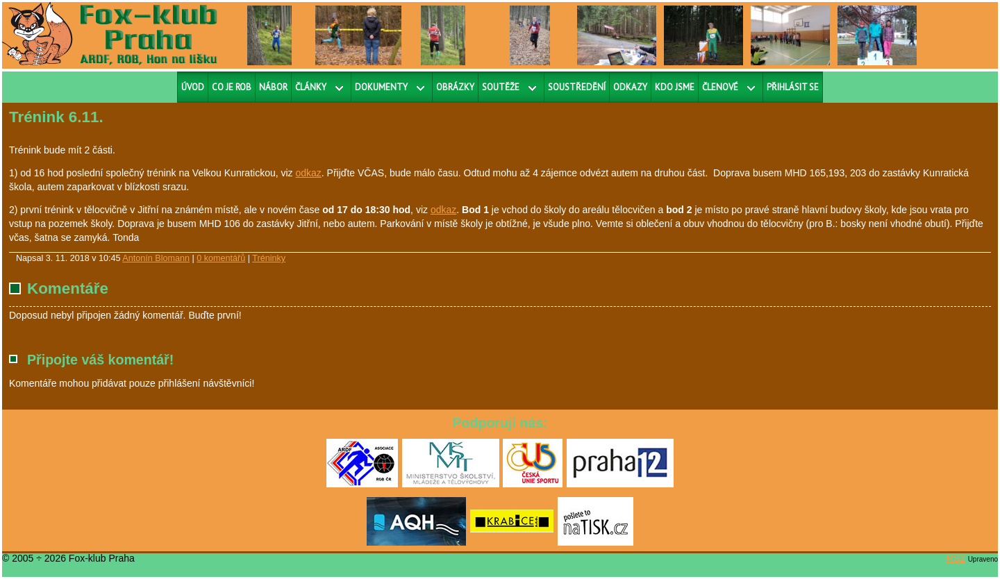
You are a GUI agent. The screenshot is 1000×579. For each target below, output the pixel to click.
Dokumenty (381, 87)
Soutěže (500, 87)
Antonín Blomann (156, 258)
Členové (720, 87)
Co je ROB (231, 87)
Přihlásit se (793, 87)
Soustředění (577, 87)
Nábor (273, 87)
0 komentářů (221, 258)
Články (310, 87)
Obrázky (455, 87)
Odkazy (630, 87)
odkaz (308, 172)
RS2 (956, 558)
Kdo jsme (674, 87)
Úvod (192, 87)
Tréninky (268, 258)
